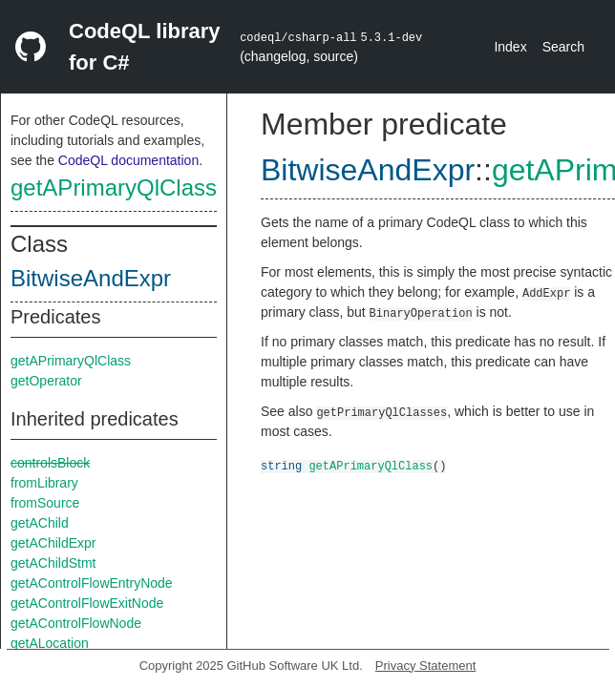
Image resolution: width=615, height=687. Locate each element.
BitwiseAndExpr (91, 278)
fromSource (45, 502)
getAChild (40, 523)
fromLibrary (44, 482)
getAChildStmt (53, 563)
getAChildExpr (53, 543)
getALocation (50, 643)
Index (510, 46)
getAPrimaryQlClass (114, 187)
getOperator (46, 380)
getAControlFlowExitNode (87, 603)
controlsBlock (50, 462)
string (281, 465)
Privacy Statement (426, 665)
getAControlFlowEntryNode (92, 583)
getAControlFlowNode (76, 623)
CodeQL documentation (128, 160)
